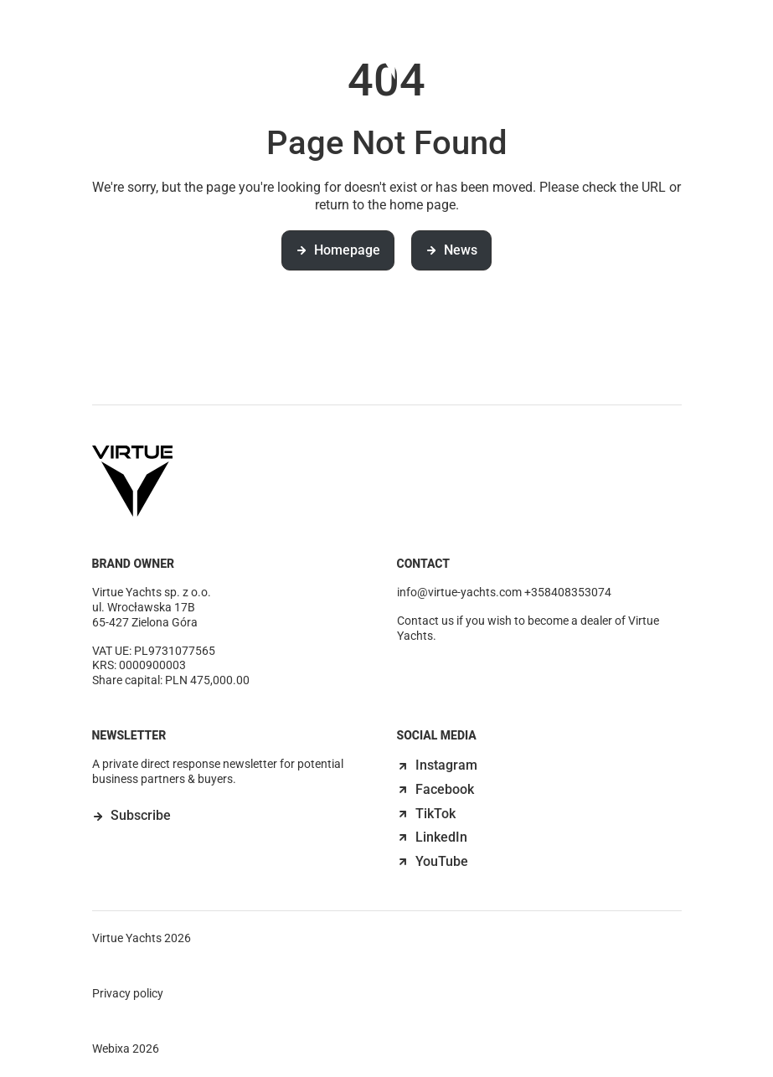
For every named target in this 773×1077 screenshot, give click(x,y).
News (484, 51)
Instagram (437, 765)
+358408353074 (567, 592)
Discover (295, 51)
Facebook (435, 789)
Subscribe (141, 815)
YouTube (432, 861)
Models (207, 51)
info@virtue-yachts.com (459, 592)
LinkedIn (432, 837)
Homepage (338, 250)
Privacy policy (127, 993)
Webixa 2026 (125, 1048)
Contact (564, 51)
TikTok (426, 814)
